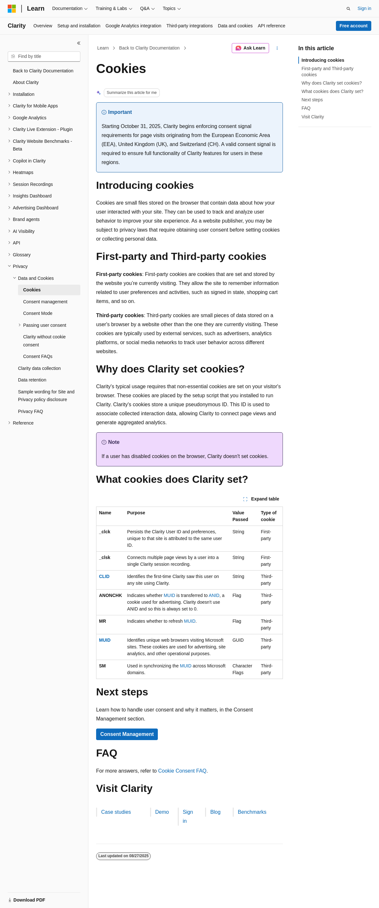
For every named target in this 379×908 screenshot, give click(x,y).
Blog (215, 812)
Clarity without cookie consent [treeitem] (44, 340)
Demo (162, 812)
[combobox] (44, 56)
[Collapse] (79, 43)
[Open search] (348, 8)
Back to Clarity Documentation (149, 47)
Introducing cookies (323, 60)
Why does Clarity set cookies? (332, 83)
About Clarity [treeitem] (26, 82)
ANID (214, 595)
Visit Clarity (313, 116)
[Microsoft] (12, 9)
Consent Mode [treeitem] (37, 313)
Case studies (116, 812)
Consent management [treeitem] (45, 301)
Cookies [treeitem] (32, 289)
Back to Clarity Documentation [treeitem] (43, 70)
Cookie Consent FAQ (182, 771)
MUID (169, 595)
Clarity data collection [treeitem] (39, 368)
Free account (353, 25)
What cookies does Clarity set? (332, 91)
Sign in (364, 8)
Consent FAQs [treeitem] (37, 356)
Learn (103, 47)
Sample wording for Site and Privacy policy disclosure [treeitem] (46, 395)
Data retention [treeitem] (32, 379)
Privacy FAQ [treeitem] (30, 411)
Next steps (312, 99)
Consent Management (127, 734)
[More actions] (277, 48)
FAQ (306, 108)
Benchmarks (252, 812)
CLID (104, 576)
